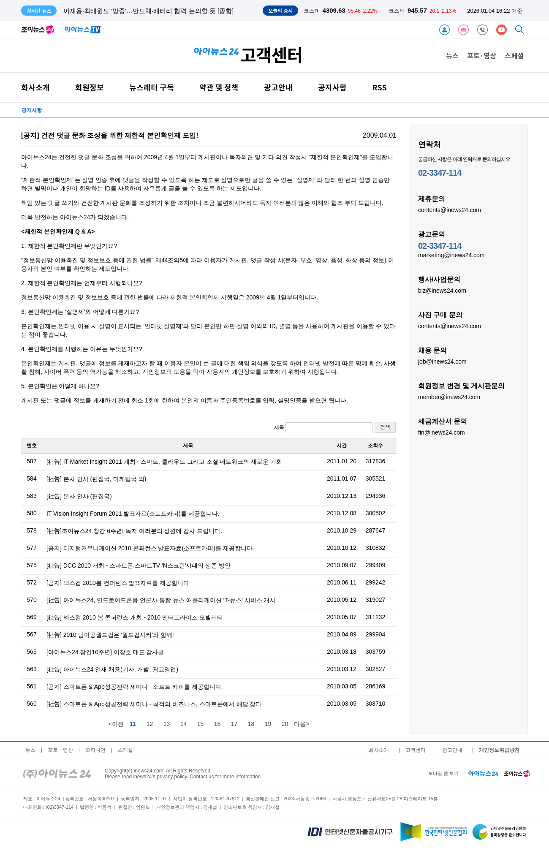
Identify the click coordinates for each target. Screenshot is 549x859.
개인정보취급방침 (499, 750)
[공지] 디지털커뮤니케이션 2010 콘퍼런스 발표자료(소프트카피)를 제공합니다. (150, 548)
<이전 (115, 723)
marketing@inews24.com (451, 254)
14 (183, 723)
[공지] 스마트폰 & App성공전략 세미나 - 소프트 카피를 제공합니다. (134, 686)
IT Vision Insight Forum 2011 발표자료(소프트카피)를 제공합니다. (132, 513)
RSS (379, 87)
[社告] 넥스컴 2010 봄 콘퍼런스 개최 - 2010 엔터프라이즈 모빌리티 (134, 617)
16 (217, 723)
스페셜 (514, 55)
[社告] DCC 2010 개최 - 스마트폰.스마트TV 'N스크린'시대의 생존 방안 (138, 565)
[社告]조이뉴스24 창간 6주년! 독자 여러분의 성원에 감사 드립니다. (134, 530)
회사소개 (35, 87)
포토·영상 (481, 55)
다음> (301, 723)
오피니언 (95, 750)
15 (200, 723)
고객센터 (415, 750)
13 (166, 723)
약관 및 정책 (219, 87)
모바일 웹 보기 (443, 773)
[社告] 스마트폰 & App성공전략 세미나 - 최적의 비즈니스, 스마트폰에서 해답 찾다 (153, 704)
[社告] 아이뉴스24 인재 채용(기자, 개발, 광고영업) (112, 669)
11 (133, 723)
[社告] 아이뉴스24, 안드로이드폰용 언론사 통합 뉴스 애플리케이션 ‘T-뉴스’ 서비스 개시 (160, 600)
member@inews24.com (449, 396)
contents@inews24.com (449, 209)
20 (285, 723)
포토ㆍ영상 (60, 750)
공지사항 (332, 87)
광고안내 (278, 87)
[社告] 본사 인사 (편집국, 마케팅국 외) (96, 479)
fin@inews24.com (441, 432)
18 (251, 723)
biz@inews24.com (442, 290)
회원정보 (89, 87)
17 (234, 723)
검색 (385, 427)
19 (268, 723)
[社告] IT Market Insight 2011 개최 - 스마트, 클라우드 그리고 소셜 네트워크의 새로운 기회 (164, 461)
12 (150, 723)
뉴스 (452, 55)
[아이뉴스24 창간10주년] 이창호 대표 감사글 (105, 652)
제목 (323, 427)
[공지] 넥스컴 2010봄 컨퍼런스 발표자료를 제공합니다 (117, 582)
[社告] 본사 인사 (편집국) (79, 496)
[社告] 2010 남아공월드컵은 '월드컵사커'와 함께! (110, 634)
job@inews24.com (442, 361)
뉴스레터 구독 (151, 87)
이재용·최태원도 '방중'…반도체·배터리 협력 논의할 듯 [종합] (148, 10)
